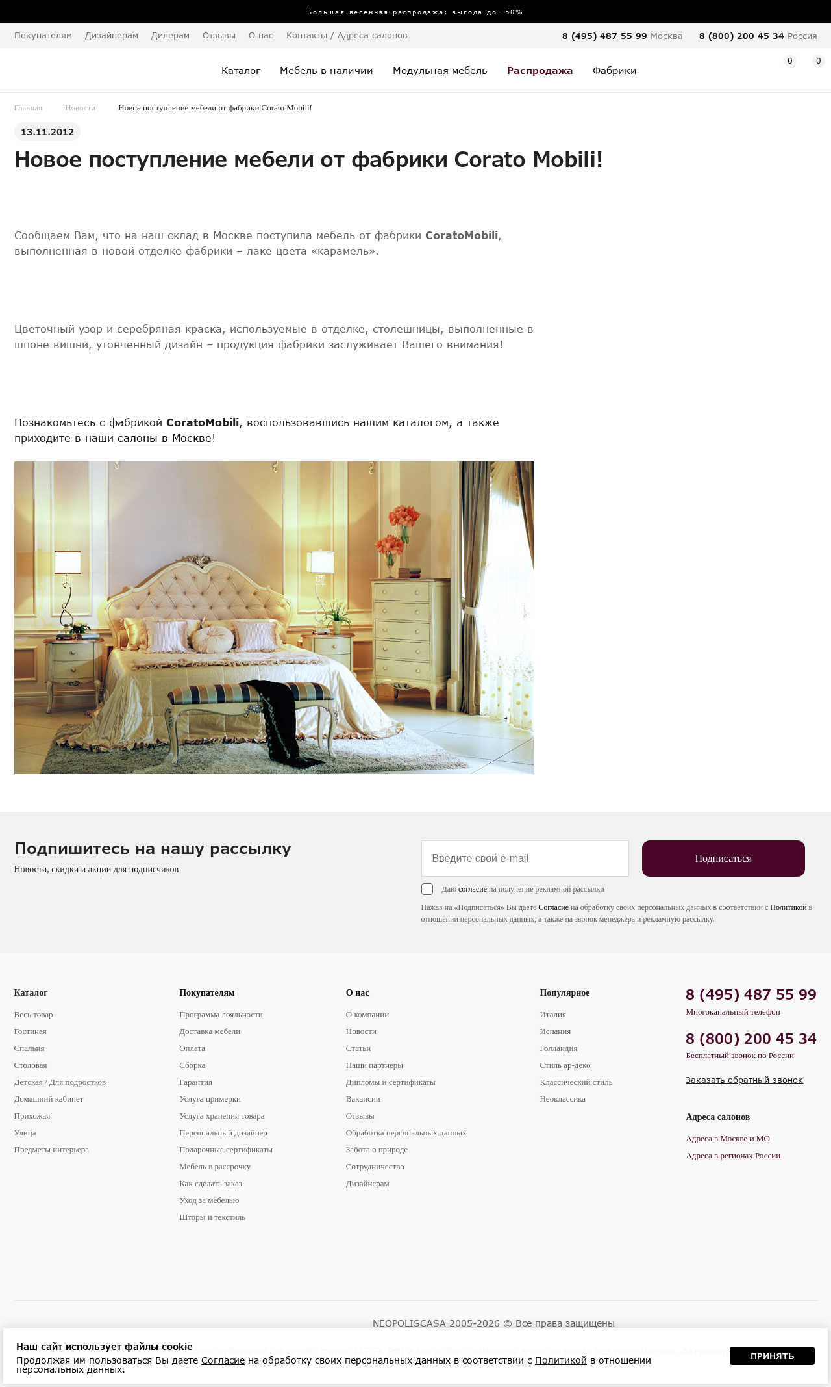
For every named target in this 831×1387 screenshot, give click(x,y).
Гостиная (30, 1031)
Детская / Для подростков (60, 1082)
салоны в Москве (165, 438)
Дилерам (170, 35)
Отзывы (219, 35)
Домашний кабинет (49, 1099)
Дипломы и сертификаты (391, 1082)
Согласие (553, 907)
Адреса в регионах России (733, 1155)
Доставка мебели (209, 1031)
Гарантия (195, 1082)
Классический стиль (576, 1082)
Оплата (192, 1048)
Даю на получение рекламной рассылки (523, 889)
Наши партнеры (374, 1065)
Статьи (358, 1048)
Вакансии (363, 1099)
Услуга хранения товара (221, 1116)
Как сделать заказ (210, 1183)
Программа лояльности (221, 1014)
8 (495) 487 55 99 (604, 36)
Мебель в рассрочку (215, 1166)
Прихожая (32, 1116)
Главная (28, 107)
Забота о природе (377, 1149)
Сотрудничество (375, 1166)
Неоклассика (563, 1099)
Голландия (558, 1048)
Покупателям (207, 993)
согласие (472, 889)
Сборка (192, 1065)
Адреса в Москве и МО (727, 1138)
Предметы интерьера (52, 1149)
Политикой (788, 907)
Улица (25, 1132)
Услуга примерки (210, 1099)
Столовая (30, 1065)
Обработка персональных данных (406, 1132)
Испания (555, 1031)
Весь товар (33, 1014)
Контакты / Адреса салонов (347, 35)
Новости (80, 107)
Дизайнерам (111, 35)
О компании (367, 1014)
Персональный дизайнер (223, 1132)
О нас (357, 993)
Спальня (29, 1048)
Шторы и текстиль (212, 1217)
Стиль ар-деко (565, 1065)
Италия (553, 1014)
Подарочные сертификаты (226, 1149)
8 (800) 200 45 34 (741, 36)
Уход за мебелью (209, 1200)
